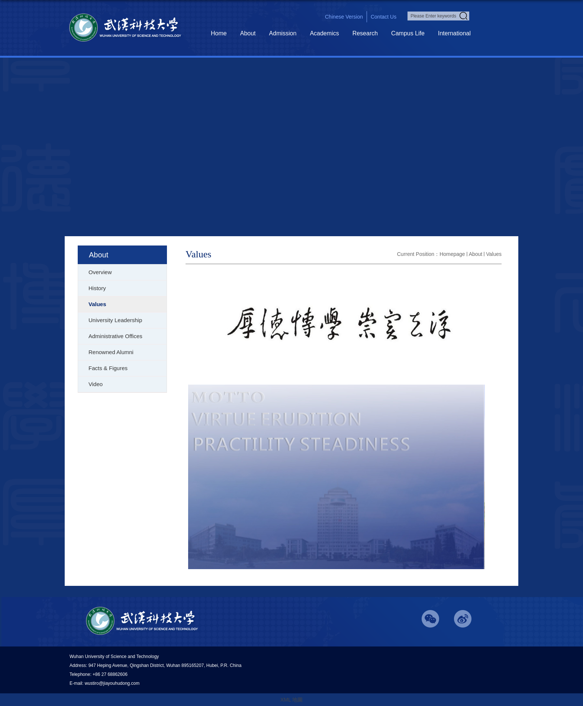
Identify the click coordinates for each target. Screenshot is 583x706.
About (248, 33)
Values (494, 254)
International (454, 33)
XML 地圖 (291, 700)
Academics (324, 33)
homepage (452, 254)
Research (365, 33)
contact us (383, 17)
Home (219, 33)
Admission (283, 33)
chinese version (344, 17)
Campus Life (408, 33)
